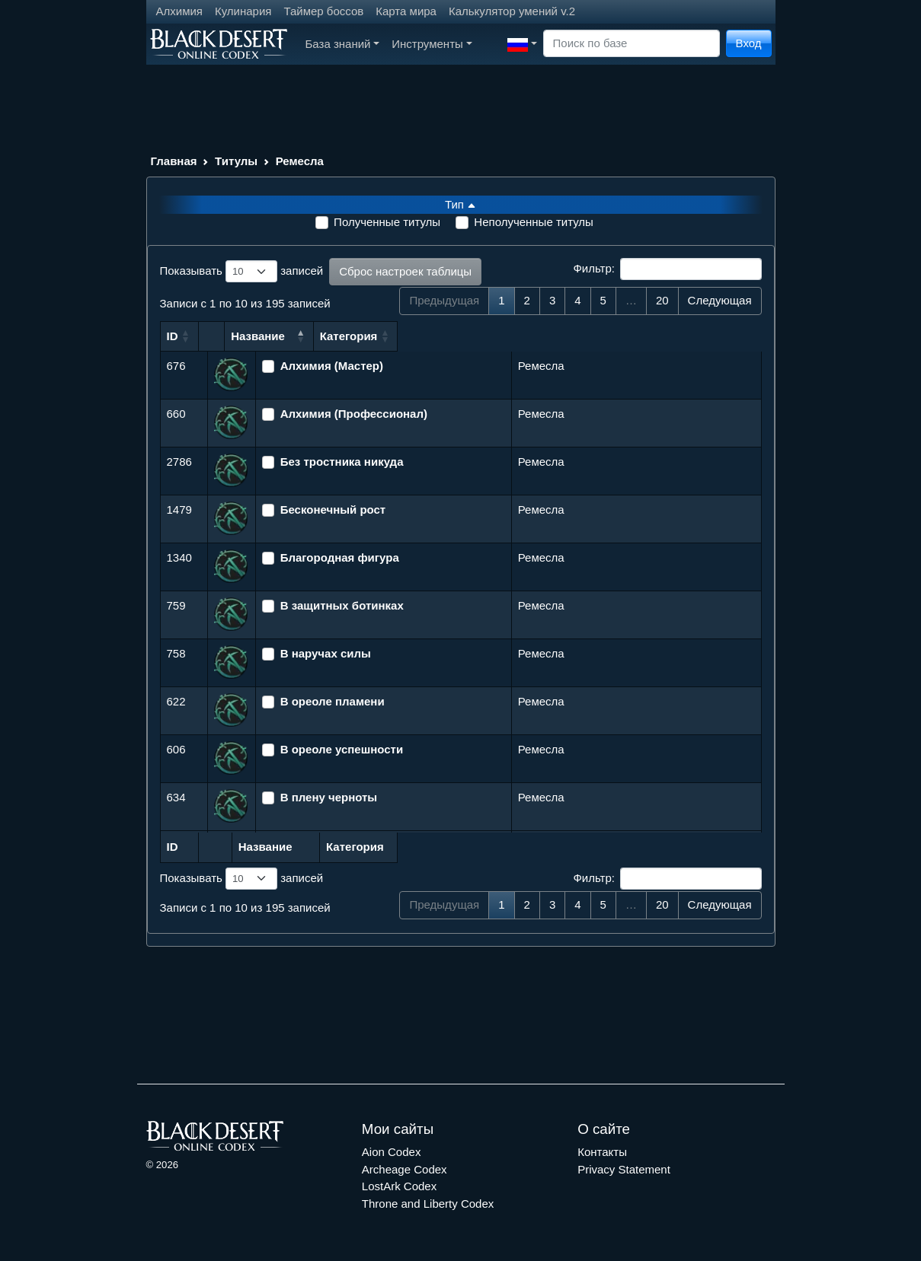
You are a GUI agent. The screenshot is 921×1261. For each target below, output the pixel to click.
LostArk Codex (399, 1186)
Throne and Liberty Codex (428, 1203)
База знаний (342, 43)
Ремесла (300, 160)
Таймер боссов (323, 11)
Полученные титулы (387, 221)
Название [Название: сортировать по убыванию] (292, 336)
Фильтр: (667, 269)
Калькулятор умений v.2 (512, 11)
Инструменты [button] (432, 43)
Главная (174, 160)
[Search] (631, 44)
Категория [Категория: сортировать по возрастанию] (548, 336)
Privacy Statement (623, 1169)
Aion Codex (391, 1151)
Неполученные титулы (533, 221)
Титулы (236, 160)
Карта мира (406, 11)
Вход (749, 43)
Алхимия (179, 11)
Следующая (720, 300)
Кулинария (243, 11)
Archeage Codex (404, 1169)
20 (662, 300)
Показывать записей (242, 271)
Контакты (602, 1151)
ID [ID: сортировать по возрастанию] (172, 336)
